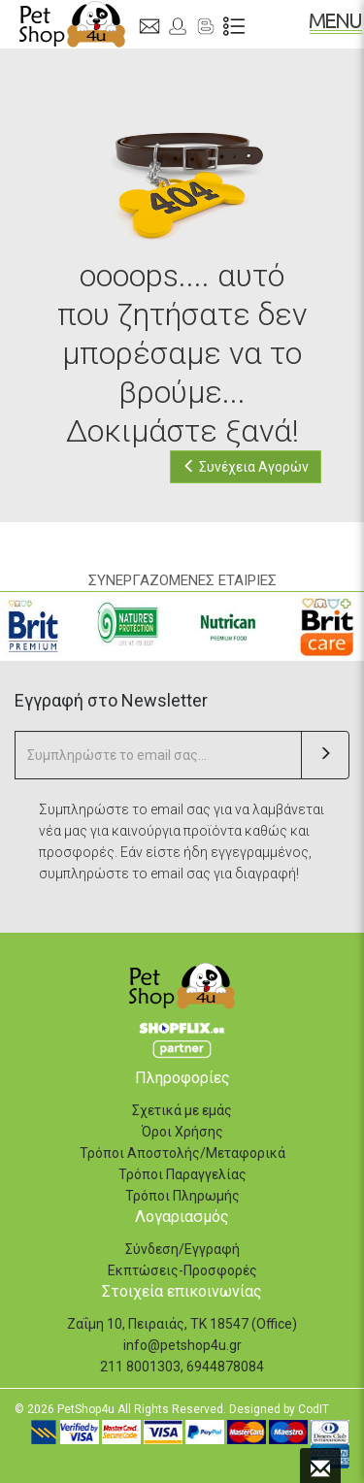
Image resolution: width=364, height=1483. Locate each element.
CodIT (313, 1409)
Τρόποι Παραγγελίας (182, 1174)
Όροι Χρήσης (182, 1131)
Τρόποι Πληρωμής (182, 1195)
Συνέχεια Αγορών (245, 467)
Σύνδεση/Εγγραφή (182, 1249)
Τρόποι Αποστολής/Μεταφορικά (182, 1153)
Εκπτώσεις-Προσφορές (182, 1270)
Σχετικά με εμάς (182, 1110)
